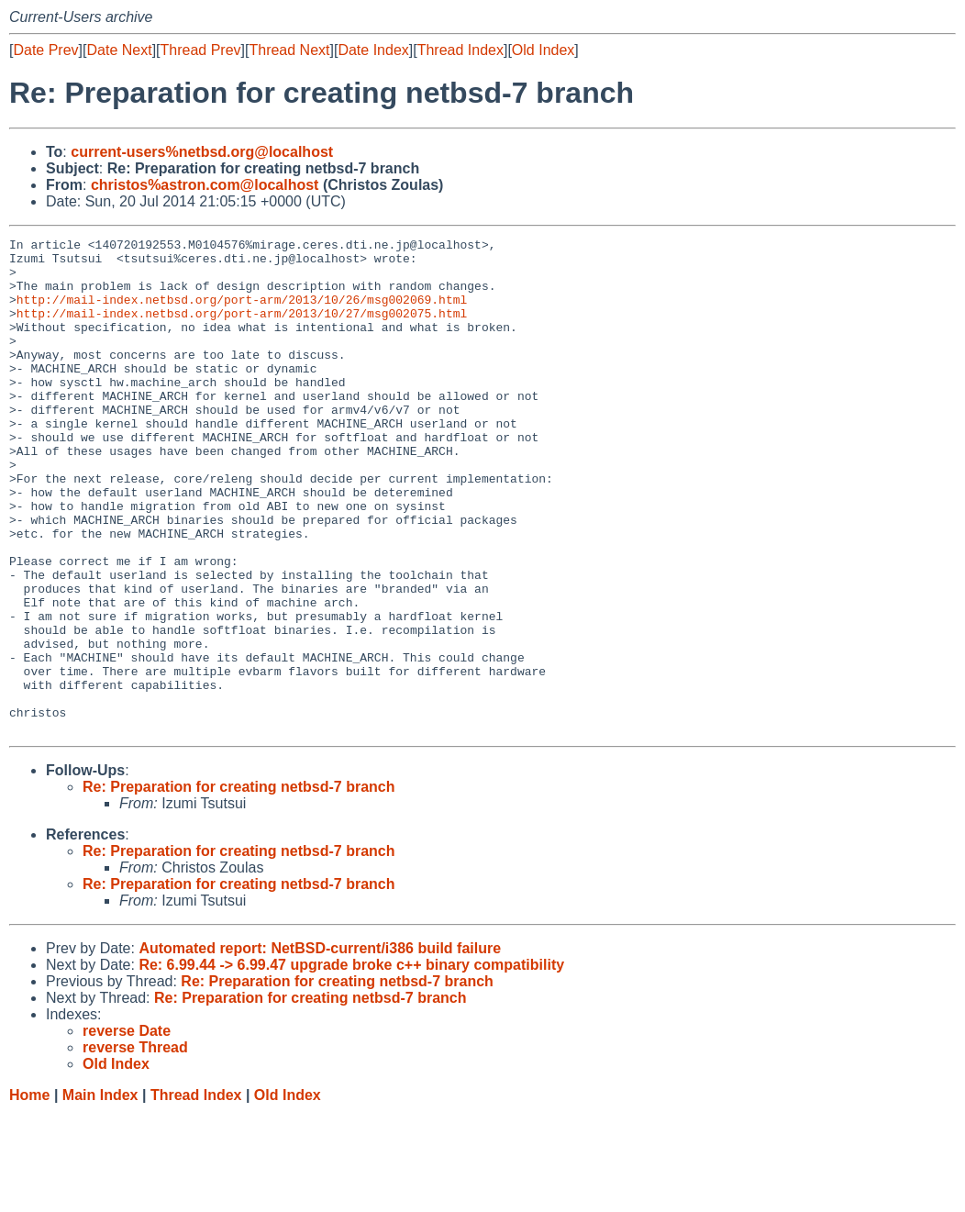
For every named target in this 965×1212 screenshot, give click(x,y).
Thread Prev (201, 50)
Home (29, 1194)
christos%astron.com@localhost (205, 185)
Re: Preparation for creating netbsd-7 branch (239, 886)
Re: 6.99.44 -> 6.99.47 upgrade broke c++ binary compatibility (351, 1064)
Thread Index (460, 50)
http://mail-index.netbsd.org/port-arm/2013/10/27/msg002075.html (242, 329)
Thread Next (289, 50)
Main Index (100, 1194)
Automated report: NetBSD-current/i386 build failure (320, 1047)
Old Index (543, 50)
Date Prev (45, 50)
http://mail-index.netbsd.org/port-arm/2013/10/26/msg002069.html (242, 313)
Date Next (118, 50)
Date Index (373, 50)
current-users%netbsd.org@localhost (202, 152)
